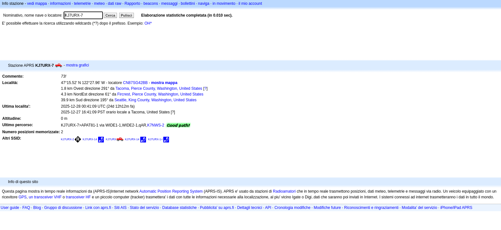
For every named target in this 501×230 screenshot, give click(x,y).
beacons (150, 3)
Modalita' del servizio (419, 207)
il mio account (250, 3)
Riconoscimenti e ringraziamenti (371, 207)
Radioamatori (284, 191)
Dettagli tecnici (249, 207)
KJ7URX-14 (90, 139)
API (268, 207)
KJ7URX (111, 139)
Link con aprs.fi (98, 207)
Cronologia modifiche (292, 207)
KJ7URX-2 (67, 139)
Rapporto (132, 3)
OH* (148, 23)
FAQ (26, 207)
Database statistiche (179, 207)
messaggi (169, 3)
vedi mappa (37, 3)
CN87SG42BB (135, 82)
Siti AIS (120, 207)
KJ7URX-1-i (155, 139)
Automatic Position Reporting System (171, 191)
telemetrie (82, 3)
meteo (99, 3)
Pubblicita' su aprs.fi (217, 207)
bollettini (188, 3)
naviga (203, 3)
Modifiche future (327, 207)
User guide (10, 207)
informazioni (60, 3)
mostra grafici (77, 65)
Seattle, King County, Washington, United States (155, 100)
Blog (37, 207)
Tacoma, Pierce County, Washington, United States (158, 88)
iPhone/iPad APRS (456, 207)
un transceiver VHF (45, 197)
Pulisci (126, 15)
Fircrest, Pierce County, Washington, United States (160, 94)
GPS (23, 197)
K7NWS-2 (155, 125)
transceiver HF (78, 197)
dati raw (114, 3)
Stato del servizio (144, 207)
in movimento (223, 3)
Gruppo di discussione (63, 207)
